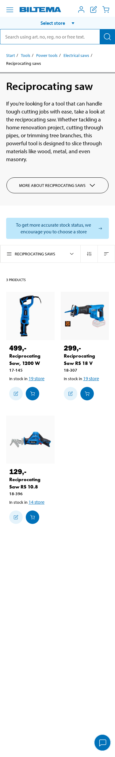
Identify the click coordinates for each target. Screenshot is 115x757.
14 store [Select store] (36, 502)
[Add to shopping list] (16, 393)
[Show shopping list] (93, 9)
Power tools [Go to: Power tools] (47, 55)
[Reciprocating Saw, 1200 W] (30, 316)
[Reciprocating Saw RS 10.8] (30, 440)
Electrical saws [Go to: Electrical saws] (76, 55)
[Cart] (106, 9)
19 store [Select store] (36, 378)
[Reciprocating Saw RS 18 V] (85, 316)
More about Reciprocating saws (57, 185)
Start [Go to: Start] (10, 55)
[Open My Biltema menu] (81, 9)
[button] (57, 23)
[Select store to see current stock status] (57, 228)
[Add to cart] (32, 393)
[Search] (107, 36)
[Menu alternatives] (10, 9)
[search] (57, 36)
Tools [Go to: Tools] (25, 55)
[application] (102, 743)
